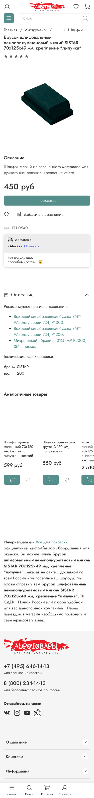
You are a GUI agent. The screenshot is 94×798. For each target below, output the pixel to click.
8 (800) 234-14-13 (25, 683)
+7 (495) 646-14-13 (26, 666)
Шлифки (75, 30)
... (57, 30)
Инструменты (36, 30)
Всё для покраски (52, 542)
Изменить (31, 246)
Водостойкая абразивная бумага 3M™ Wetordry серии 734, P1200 (47, 331)
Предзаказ (47, 200)
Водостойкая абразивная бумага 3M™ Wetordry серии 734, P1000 (47, 319)
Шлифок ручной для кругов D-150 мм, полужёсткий (59, 447)
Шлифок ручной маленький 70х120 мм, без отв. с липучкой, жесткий (18, 449)
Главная (11, 30)
